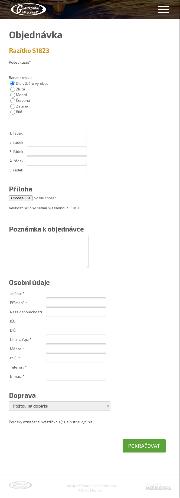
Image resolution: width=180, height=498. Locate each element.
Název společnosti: (26, 312)
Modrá (18, 94)
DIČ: (13, 330)
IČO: (13, 321)
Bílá (16, 111)
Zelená (19, 106)
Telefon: (17, 367)
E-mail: (16, 376)
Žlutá (17, 89)
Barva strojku (20, 77)
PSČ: (13, 358)
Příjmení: (17, 302)
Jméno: (16, 293)
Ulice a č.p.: (19, 339)
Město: (16, 348)
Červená (20, 100)
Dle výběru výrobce (29, 83)
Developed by (153, 484)
